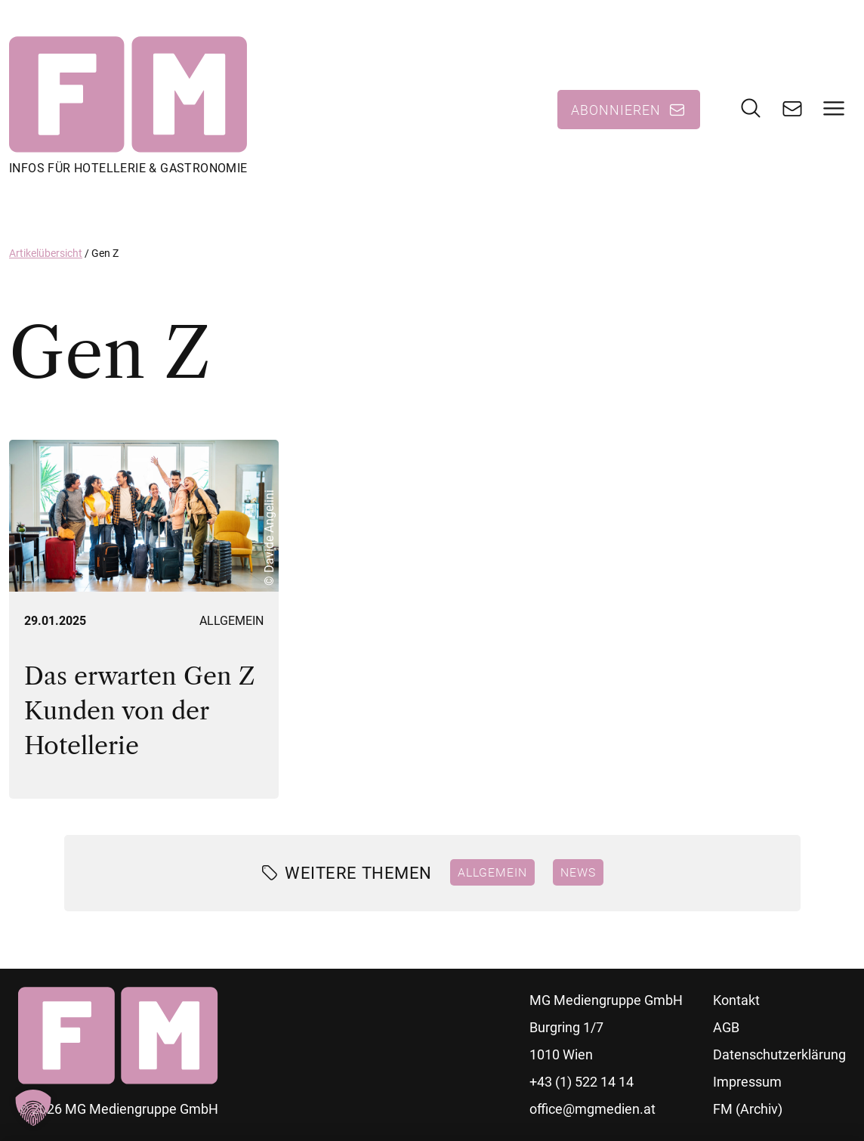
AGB (726, 1027)
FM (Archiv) (747, 1109)
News (578, 872)
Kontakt (736, 1000)
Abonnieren (616, 109)
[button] (33, 1108)
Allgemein (231, 621)
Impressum (747, 1082)
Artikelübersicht (45, 253)
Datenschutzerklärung (779, 1054)
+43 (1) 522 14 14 (581, 1082)
